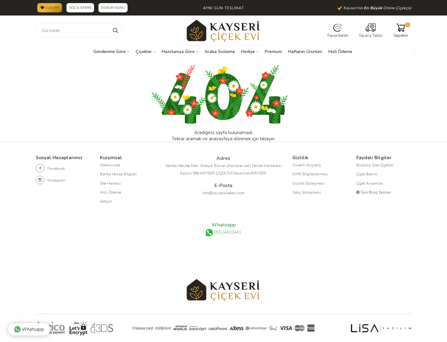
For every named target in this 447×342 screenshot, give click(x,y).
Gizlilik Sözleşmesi (308, 184)
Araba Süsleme (220, 52)
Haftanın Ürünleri (305, 52)
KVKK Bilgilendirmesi (310, 174)
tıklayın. (267, 139)
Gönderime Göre (109, 52)
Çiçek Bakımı (367, 174)
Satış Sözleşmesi (306, 193)
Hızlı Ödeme (340, 52)
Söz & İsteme (80, 8)
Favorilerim (337, 30)
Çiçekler (144, 52)
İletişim (106, 202)
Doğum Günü (113, 8)
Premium (273, 52)
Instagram (50, 180)
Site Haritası (110, 184)
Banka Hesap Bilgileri (118, 174)
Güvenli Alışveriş (306, 165)
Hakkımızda (110, 165)
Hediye (248, 52)
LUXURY (49, 7)
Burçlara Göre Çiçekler (374, 165)
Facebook (50, 168)
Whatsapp (30, 328)
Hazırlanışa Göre (178, 52)
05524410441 (223, 232)
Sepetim (400, 30)
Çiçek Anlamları (369, 184)
